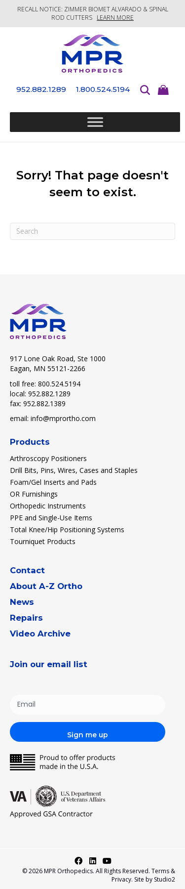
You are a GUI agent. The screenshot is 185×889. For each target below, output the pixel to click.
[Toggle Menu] (95, 122)
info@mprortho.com (63, 418)
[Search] (92, 231)
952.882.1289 (49, 393)
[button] (78, 861)
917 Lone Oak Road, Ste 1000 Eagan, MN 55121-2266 (58, 363)
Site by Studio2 (154, 879)
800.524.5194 (59, 383)
